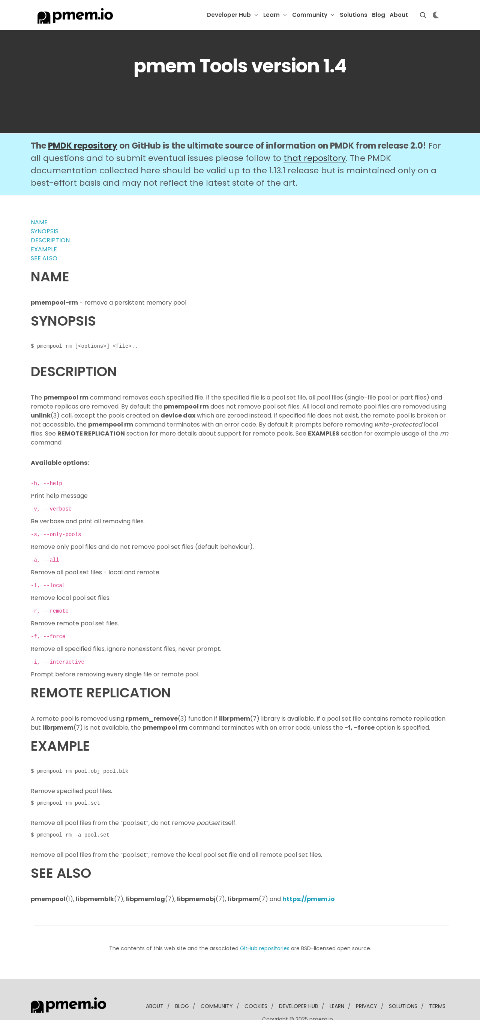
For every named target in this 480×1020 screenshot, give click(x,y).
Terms (437, 983)
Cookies (255, 983)
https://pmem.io (308, 876)
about (155, 983)
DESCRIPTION (50, 217)
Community (309, 15)
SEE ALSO (44, 235)
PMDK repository (82, 123)
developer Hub (298, 983)
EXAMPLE (44, 226)
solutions (403, 983)
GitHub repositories (265, 925)
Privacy (366, 983)
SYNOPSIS (44, 208)
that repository (315, 135)
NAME (39, 199)
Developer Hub (229, 15)
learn (337, 983)
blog (182, 983)
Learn (271, 15)
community (217, 983)
